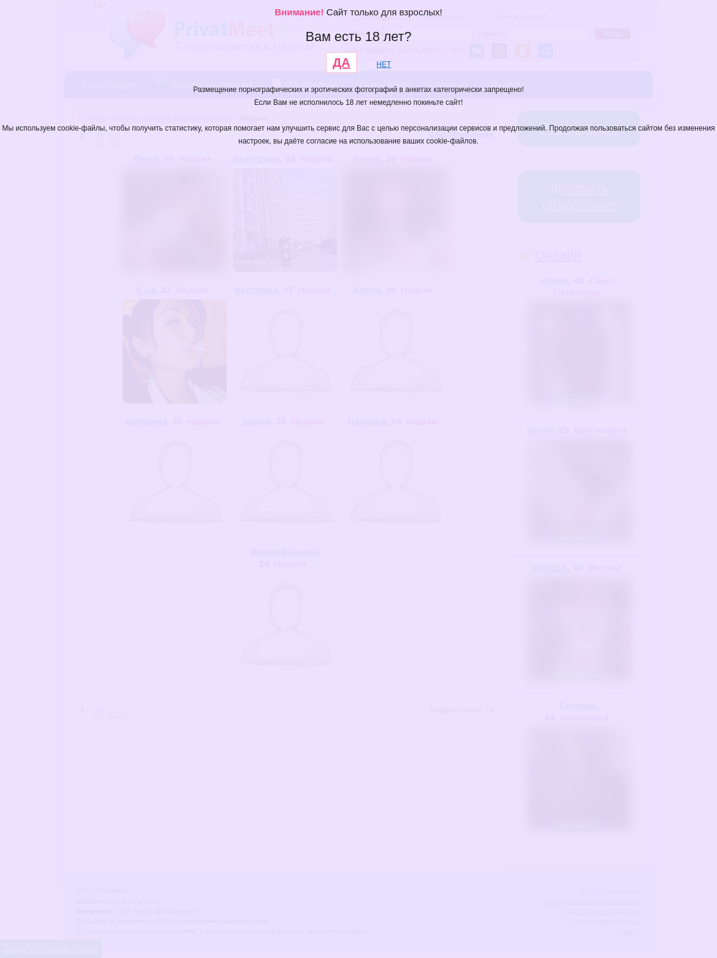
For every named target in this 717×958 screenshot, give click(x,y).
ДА (342, 62)
